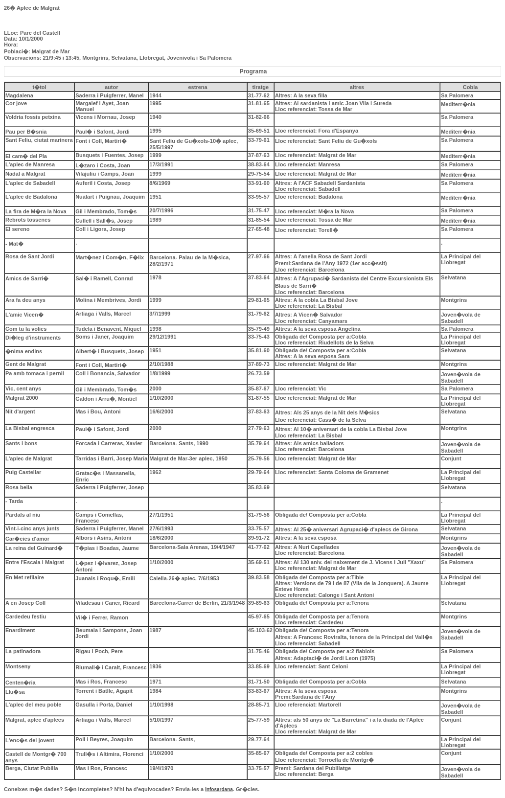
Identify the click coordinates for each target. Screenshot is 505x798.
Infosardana (219, 789)
